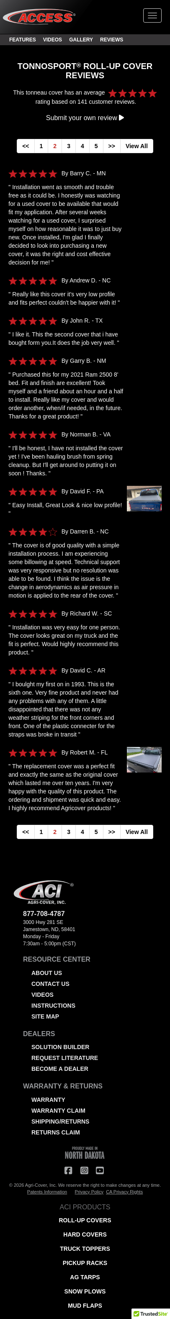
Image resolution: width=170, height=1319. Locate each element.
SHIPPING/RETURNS (60, 1121)
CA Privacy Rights (124, 1191)
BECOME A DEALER (59, 1068)
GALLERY (81, 40)
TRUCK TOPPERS (85, 1248)
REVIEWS (111, 40)
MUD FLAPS (85, 1305)
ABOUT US (46, 973)
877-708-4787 (44, 913)
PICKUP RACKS (85, 1263)
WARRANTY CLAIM (58, 1110)
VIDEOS (52, 40)
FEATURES (22, 40)
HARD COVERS (84, 1234)
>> (111, 146)
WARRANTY (48, 1099)
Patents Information (47, 1191)
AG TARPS (85, 1277)
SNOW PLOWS (85, 1291)
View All (137, 146)
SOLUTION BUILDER (60, 1047)
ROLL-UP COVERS (85, 1220)
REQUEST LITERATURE (64, 1058)
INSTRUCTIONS (53, 1005)
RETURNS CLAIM (55, 1132)
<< (25, 146)
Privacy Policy (89, 1191)
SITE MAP (45, 1016)
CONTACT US (50, 983)
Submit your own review (85, 117)
